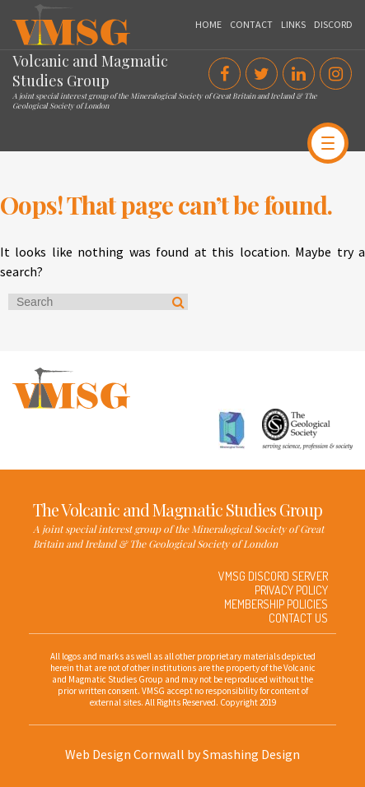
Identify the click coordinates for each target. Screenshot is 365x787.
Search (178, 302)
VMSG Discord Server (273, 576)
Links (293, 24)
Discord (333, 24)
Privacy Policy (291, 590)
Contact (251, 24)
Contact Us (298, 618)
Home (208, 24)
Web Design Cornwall (125, 754)
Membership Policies (276, 604)
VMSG (28, 12)
